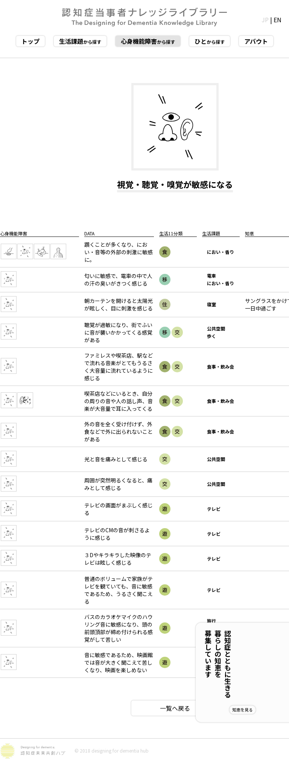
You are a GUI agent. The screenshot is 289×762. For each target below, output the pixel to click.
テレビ (214, 508)
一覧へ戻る (175, 708)
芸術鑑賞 (216, 662)
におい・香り (220, 252)
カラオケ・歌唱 (220, 631)
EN (277, 19)
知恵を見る (267, 710)
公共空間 (216, 328)
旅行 (211, 621)
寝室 (211, 304)
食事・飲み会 (220, 366)
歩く (211, 336)
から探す (80, 41)
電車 (211, 275)
